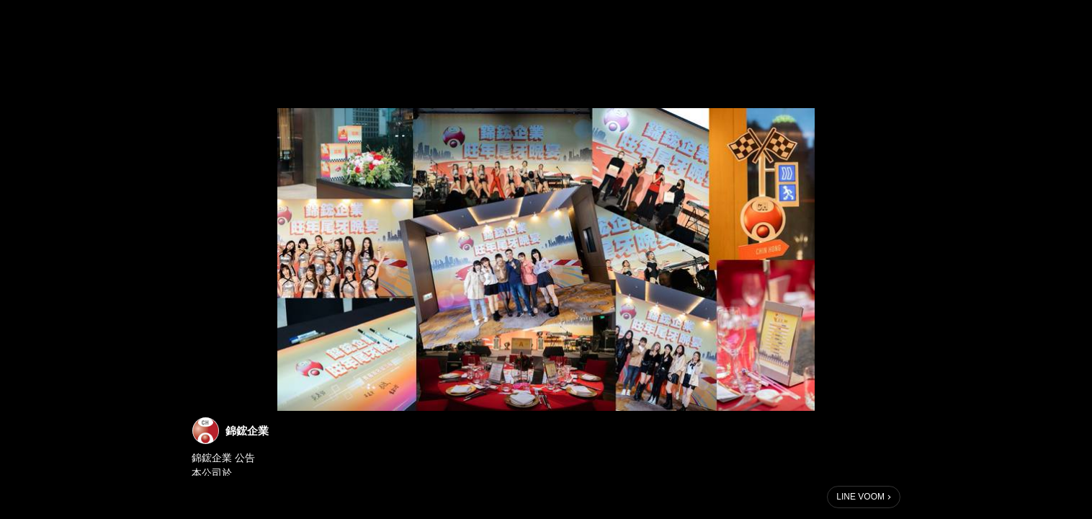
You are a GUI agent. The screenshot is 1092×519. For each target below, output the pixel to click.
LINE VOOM (860, 497)
